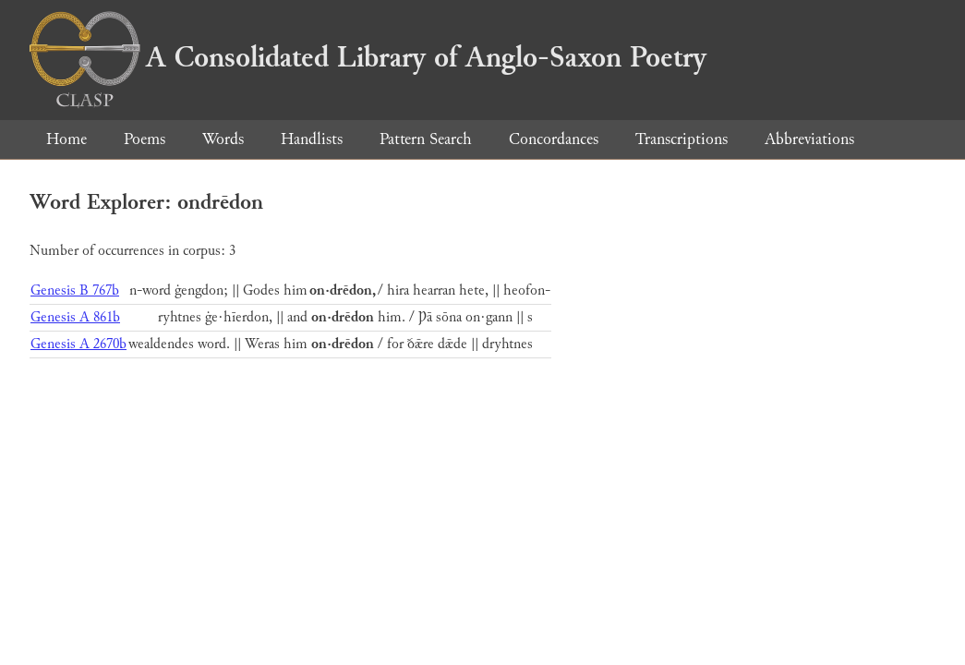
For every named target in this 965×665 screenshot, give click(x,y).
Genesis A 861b (75, 317)
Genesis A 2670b (78, 344)
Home (66, 139)
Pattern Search (426, 139)
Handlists (312, 139)
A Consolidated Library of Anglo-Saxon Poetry (368, 57)
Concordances (553, 139)
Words (223, 139)
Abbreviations (809, 139)
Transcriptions (681, 139)
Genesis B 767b (74, 290)
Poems (144, 139)
